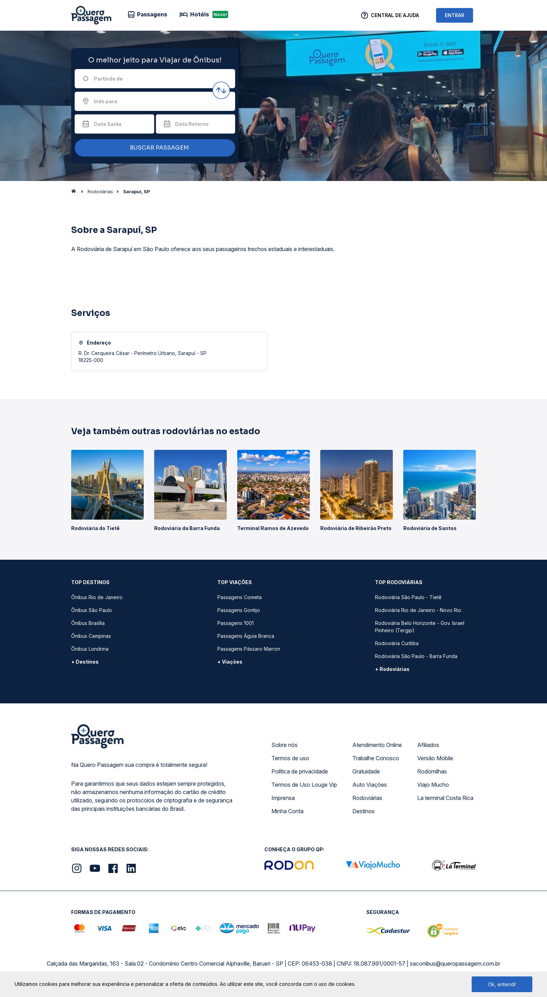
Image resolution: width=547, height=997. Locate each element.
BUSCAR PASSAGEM (153, 148)
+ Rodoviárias (392, 669)
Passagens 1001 (235, 623)
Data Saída (107, 124)
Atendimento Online (377, 744)
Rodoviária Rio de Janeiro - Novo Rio (418, 610)
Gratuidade (366, 771)
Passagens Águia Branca (245, 636)
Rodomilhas (432, 771)
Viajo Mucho (433, 784)
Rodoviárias (367, 797)
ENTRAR (454, 15)
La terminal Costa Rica (445, 797)
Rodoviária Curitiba (397, 643)
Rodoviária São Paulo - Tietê (408, 597)
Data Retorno (192, 124)
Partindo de (108, 79)
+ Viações (229, 662)
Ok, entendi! (502, 984)
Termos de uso (290, 758)
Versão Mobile (435, 758)
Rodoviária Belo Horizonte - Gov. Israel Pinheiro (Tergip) (419, 626)
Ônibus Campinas (91, 636)
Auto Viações (369, 784)
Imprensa (283, 797)
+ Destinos (85, 662)
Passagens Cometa (239, 597)
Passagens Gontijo (238, 610)
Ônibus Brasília (88, 623)
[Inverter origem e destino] (221, 90)
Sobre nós (284, 744)
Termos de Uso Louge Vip (304, 784)
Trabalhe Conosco (375, 758)
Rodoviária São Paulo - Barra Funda (416, 656)
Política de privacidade (299, 771)
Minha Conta (287, 811)
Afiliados (428, 744)
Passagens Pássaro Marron (248, 649)
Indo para (105, 101)
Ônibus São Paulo (91, 610)
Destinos (363, 811)
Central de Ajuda (395, 15)
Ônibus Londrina (89, 649)
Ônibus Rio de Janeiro (96, 597)
